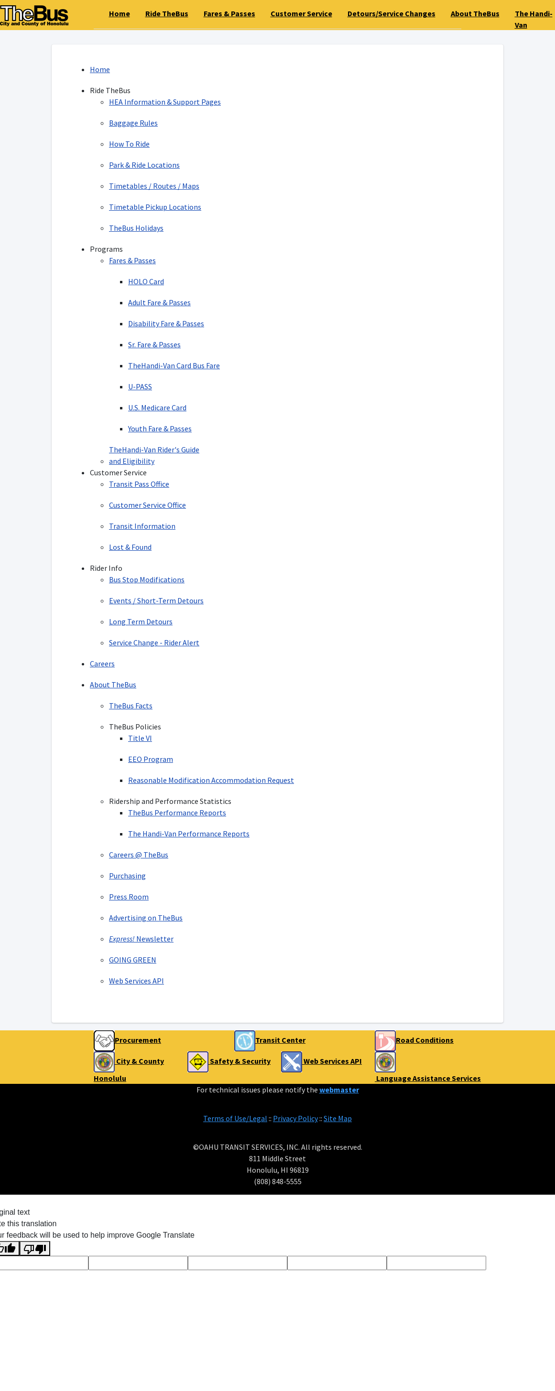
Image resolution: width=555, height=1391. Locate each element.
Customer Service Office (147, 505)
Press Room (129, 896)
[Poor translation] (35, 1248)
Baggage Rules (133, 123)
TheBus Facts (130, 705)
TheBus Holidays (136, 228)
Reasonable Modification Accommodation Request (211, 780)
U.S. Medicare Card (157, 407)
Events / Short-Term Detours (156, 600)
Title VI (140, 738)
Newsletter (141, 938)
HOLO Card (146, 281)
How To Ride (129, 144)
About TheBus (113, 684)
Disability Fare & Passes (166, 323)
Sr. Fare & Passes (154, 344)
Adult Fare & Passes (159, 302)
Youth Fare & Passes (160, 428)
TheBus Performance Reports (177, 812)
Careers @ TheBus (138, 854)
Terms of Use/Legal (235, 1118)
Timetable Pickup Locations (155, 207)
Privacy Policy (295, 1118)
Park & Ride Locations (144, 165)
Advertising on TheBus (146, 917)
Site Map (338, 1118)
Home (100, 69)
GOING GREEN (132, 959)
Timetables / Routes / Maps (154, 186)
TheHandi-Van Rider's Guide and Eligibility (154, 455)
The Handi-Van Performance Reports (189, 833)
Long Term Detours (141, 621)
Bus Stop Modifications (147, 579)
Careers (102, 663)
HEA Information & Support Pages (165, 102)
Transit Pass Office (139, 484)
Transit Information (142, 526)
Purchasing (127, 875)
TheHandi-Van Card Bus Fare (174, 365)
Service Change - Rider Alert (154, 642)
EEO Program (150, 759)
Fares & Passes (132, 260)
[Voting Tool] (138, 1263)
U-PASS (140, 386)
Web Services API (136, 980)
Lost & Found (130, 547)
